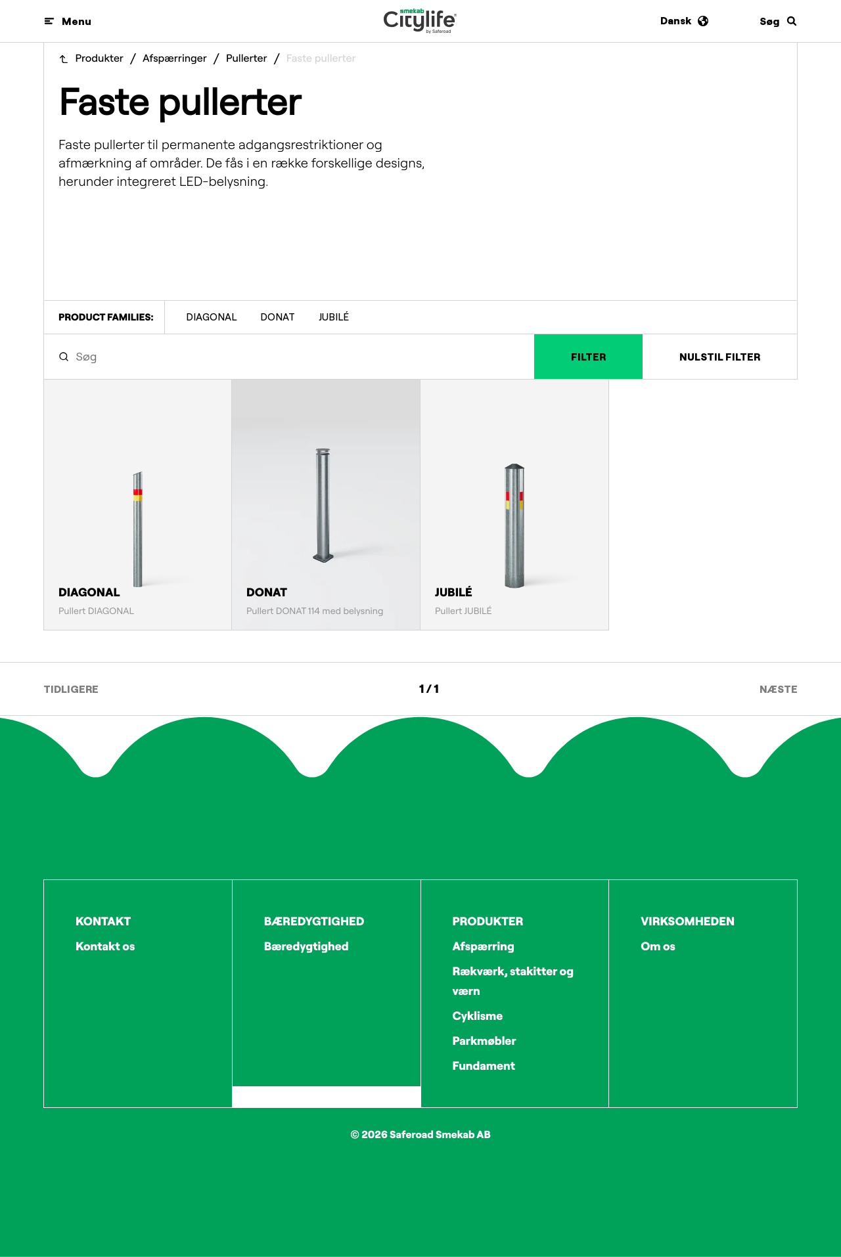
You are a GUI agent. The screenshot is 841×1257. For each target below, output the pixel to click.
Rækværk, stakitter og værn (513, 980)
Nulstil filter (719, 356)
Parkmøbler (484, 1040)
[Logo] (420, 21)
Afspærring (483, 946)
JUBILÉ (334, 317)
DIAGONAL (211, 317)
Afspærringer (175, 59)
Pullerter (246, 59)
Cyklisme (478, 1015)
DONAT (277, 317)
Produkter (100, 59)
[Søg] (778, 21)
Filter (588, 356)
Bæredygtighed (306, 946)
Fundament (484, 1065)
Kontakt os (105, 946)
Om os (658, 946)
